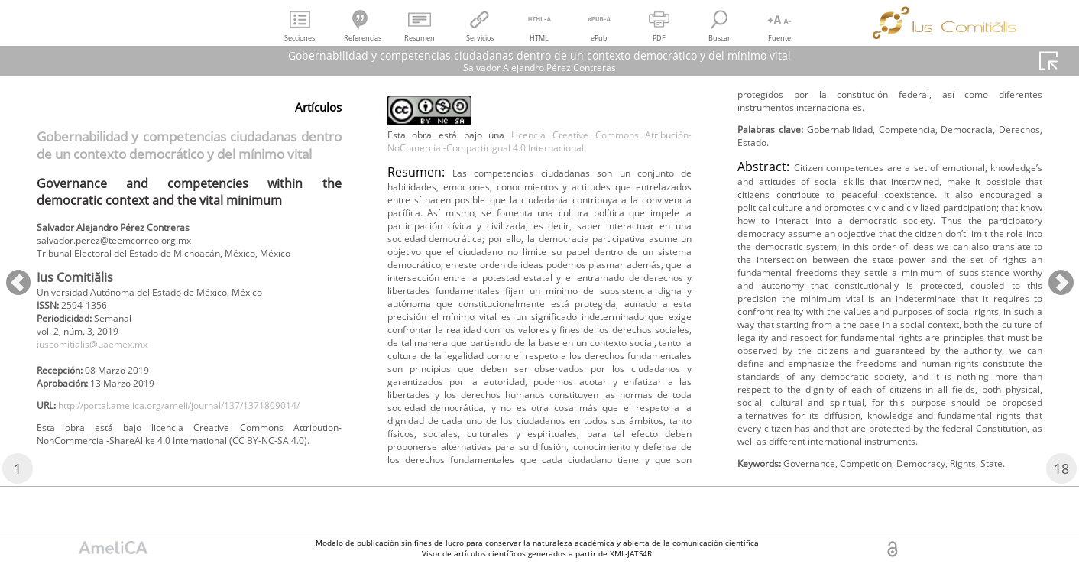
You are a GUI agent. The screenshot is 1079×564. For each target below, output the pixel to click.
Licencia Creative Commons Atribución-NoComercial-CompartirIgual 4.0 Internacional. (539, 186)
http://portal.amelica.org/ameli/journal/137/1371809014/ (181, 455)
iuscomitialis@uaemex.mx (103, 372)
